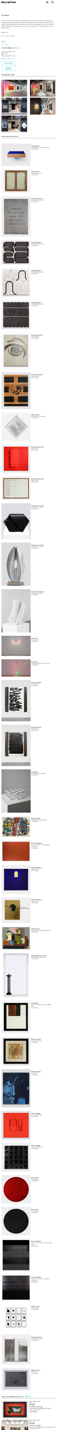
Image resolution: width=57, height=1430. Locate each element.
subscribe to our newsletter (11, 1424)
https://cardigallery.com (8, 59)
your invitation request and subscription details (11, 1419)
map (15, 56)
